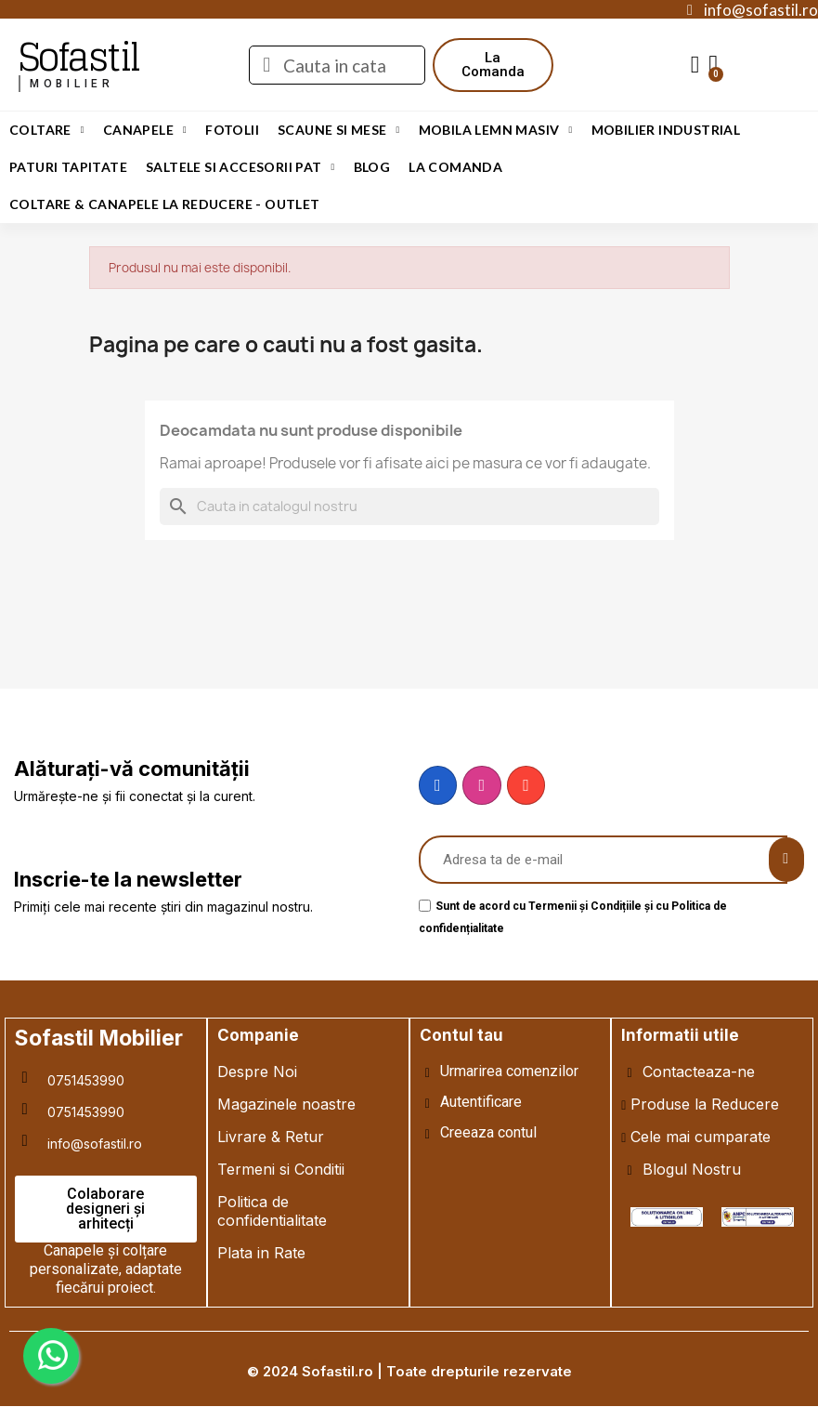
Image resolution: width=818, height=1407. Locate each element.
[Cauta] (409, 506)
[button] (493, 65)
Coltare (46, 130)
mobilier (72, 83)
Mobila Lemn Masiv (496, 130)
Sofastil (78, 56)
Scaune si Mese (339, 130)
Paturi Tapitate (68, 167)
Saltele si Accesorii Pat (240, 167)
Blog (372, 167)
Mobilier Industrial (666, 130)
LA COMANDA (455, 167)
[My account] (695, 65)
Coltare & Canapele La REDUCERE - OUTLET (164, 204)
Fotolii (232, 130)
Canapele (145, 130)
